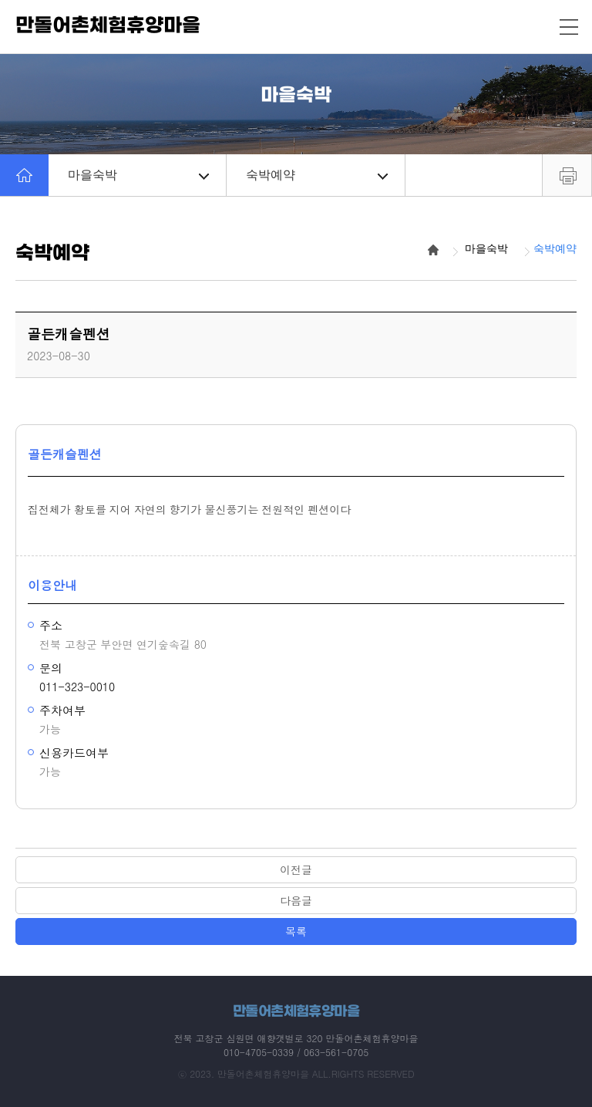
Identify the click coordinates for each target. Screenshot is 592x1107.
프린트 (567, 175)
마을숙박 (138, 174)
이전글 (296, 869)
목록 (296, 931)
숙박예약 (316, 174)
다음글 (296, 900)
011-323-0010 (77, 686)
